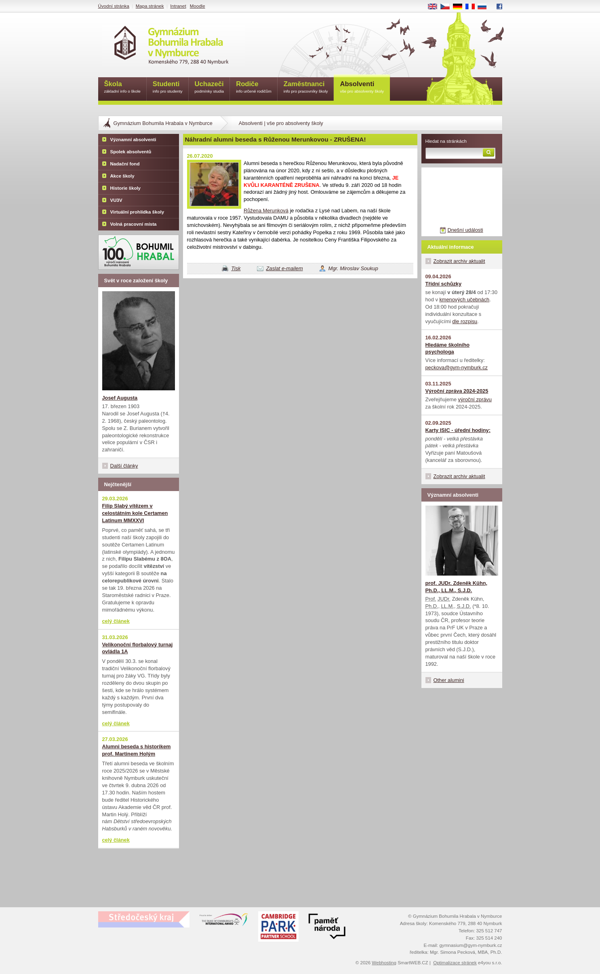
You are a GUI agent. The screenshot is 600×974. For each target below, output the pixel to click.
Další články (124, 466)
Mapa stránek (150, 6)
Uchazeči (209, 87)
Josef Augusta (120, 398)
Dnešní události (465, 230)
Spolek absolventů (131, 151)
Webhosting (384, 962)
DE (460, 6)
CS (447, 6)
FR (472, 6)
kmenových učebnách (464, 299)
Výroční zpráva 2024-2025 (456, 391)
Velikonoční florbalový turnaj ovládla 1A (137, 648)
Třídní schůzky (443, 284)
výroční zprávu (475, 399)
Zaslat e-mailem (284, 268)
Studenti (168, 87)
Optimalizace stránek (455, 962)
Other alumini (449, 680)
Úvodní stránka (113, 6)
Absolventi (362, 87)
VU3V (116, 200)
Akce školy (122, 176)
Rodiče (254, 87)
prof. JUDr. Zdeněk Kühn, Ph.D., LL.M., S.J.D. (456, 586)
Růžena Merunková (266, 211)
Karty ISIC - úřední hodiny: (458, 430)
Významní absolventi (133, 139)
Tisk (235, 268)
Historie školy (125, 188)
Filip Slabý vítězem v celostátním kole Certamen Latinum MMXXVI (135, 513)
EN (435, 6)
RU (485, 6)
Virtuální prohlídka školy (137, 212)
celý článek (116, 621)
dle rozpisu (464, 321)
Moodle (197, 6)
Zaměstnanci (306, 87)
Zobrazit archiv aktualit (459, 261)
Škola (122, 87)
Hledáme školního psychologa (447, 348)
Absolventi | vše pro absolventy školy (281, 123)
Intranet (178, 6)
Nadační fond (125, 163)
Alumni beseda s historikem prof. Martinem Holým (136, 750)
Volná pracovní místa (133, 224)
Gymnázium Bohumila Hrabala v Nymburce (163, 123)
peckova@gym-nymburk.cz (456, 367)
